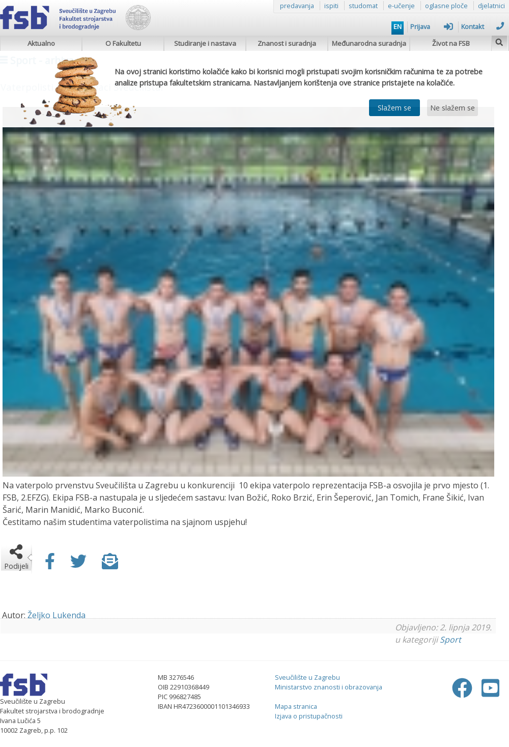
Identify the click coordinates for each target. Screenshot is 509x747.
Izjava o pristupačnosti (309, 716)
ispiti (331, 5)
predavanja (297, 5)
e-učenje (401, 5)
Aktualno (41, 43)
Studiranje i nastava (205, 43)
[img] (499, 41)
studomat (363, 5)
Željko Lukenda (56, 615)
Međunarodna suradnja (369, 43)
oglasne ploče (446, 5)
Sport (450, 639)
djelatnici (491, 5)
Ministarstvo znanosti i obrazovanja (328, 686)
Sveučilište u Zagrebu (307, 677)
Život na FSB (451, 43)
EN (397, 26)
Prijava (431, 26)
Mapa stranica (296, 706)
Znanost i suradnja (287, 43)
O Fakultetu (123, 43)
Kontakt (482, 26)
